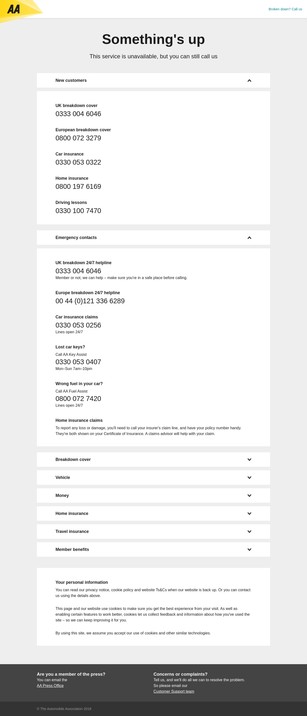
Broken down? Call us (285, 9)
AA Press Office (50, 686)
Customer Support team (174, 691)
